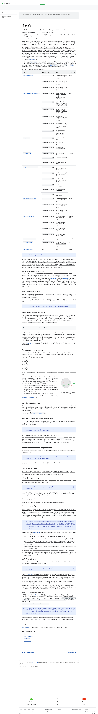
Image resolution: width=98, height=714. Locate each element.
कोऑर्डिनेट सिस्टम (29, 343)
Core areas (11, 8)
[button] (7, 13)
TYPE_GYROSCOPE (27, 153)
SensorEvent (34, 62)
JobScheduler (60, 437)
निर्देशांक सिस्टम (28, 574)
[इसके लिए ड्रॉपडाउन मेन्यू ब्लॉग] (65, 3)
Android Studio (92, 3)
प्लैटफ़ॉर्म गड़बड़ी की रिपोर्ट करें (90, 711)
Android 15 (60, 711)
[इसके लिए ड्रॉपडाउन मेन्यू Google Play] (56, 3)
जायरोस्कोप (35, 595)
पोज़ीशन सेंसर (27, 638)
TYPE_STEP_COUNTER (27, 242)
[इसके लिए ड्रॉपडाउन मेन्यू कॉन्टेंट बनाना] (46, 3)
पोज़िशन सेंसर (32, 59)
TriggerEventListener (38, 413)
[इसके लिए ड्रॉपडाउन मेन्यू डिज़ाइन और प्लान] (36, 3)
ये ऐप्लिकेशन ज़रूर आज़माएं (18, 3)
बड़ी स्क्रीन (47, 711)
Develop (4, 8)
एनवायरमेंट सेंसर (27, 641)
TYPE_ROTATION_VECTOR (28, 216)
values (71, 65)
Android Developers (25, 20)
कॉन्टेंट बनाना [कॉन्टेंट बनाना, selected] (42, 3)
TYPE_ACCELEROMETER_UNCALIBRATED (31, 93)
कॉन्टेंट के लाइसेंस (35, 662)
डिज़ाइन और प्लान (31, 3)
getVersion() (65, 278)
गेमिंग (33, 711)
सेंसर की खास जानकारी (29, 636)
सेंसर (25, 634)
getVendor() (54, 278)
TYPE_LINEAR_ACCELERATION (29, 198)
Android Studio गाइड (76, 711)
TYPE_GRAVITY (26, 138)
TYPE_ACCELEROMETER (28, 75)
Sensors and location (23, 8)
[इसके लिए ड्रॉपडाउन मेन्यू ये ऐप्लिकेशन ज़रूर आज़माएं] (25, 3)
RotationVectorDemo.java (28, 397)
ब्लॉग (62, 3)
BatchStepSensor (26, 627)
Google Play (52, 3)
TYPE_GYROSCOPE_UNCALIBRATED (30, 167)
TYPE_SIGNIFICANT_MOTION (29, 239)
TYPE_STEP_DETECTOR (28, 249)
